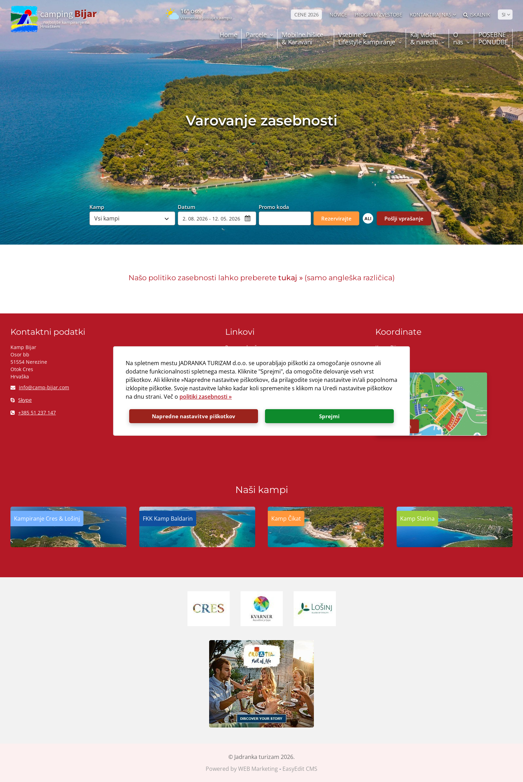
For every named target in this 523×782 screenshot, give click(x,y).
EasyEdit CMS (299, 769)
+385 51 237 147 (33, 412)
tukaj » (290, 277)
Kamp (96, 206)
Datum (186, 206)
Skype (21, 400)
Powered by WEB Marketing (242, 769)
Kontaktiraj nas (430, 14)
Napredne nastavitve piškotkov (193, 416)
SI (504, 14)
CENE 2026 (306, 14)
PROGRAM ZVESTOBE (378, 14)
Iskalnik (476, 14)
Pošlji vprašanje (403, 218)
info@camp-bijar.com (39, 387)
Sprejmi (329, 416)
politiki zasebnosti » (205, 396)
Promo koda (274, 206)
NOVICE (338, 14)
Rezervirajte (336, 218)
